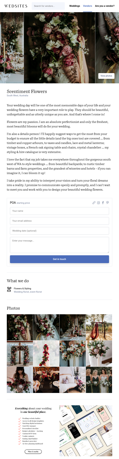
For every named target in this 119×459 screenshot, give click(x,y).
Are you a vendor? (104, 6)
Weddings (74, 6)
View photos (106, 76)
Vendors (87, 6)
